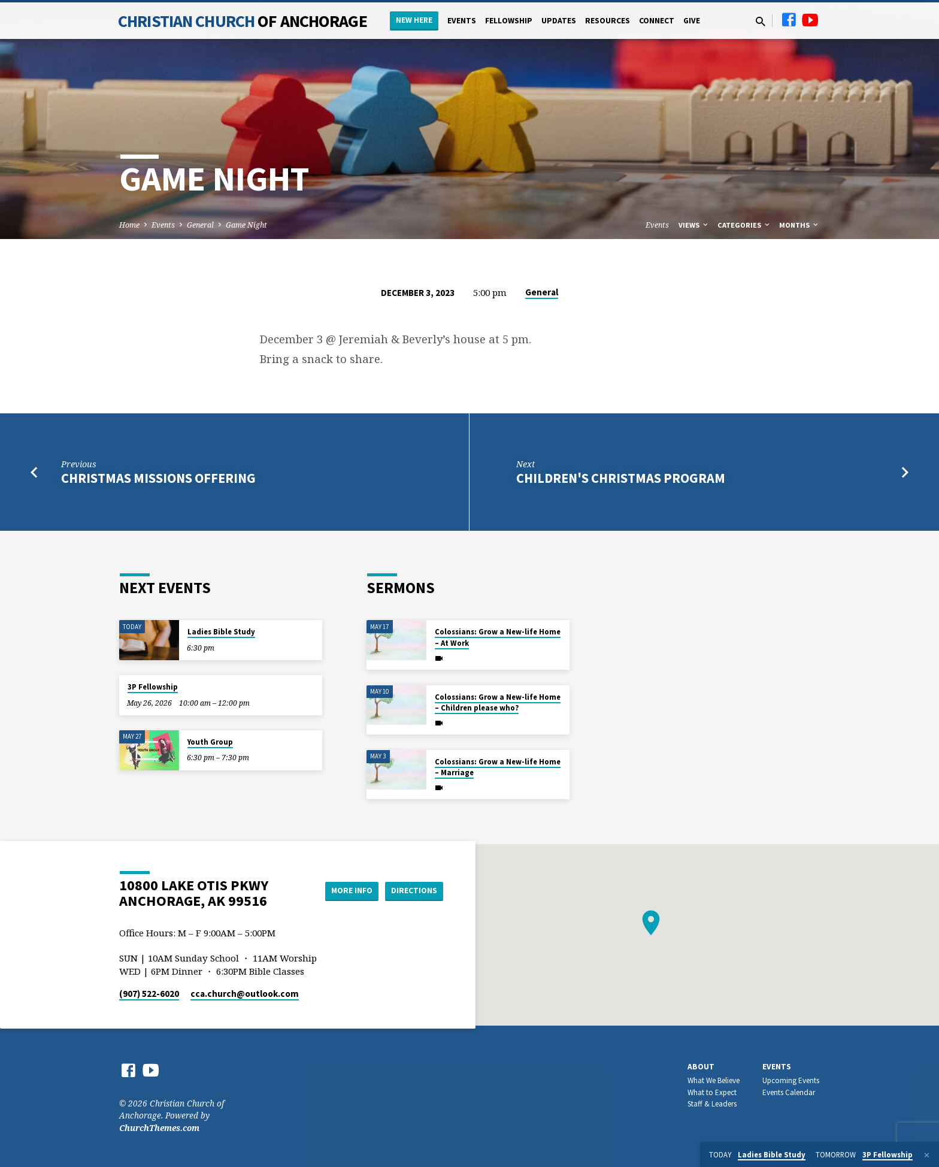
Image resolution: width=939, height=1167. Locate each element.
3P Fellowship (153, 687)
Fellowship (508, 21)
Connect (656, 21)
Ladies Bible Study (221, 632)
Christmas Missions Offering (158, 478)
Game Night (246, 225)
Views (694, 224)
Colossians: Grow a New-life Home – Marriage (498, 767)
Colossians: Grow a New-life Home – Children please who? (498, 702)
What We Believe (713, 1080)
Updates (558, 21)
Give (691, 21)
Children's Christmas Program (620, 478)
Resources (607, 21)
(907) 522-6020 (149, 993)
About (700, 1067)
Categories (744, 224)
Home (129, 225)
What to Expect (712, 1092)
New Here (414, 20)
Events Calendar (788, 1092)
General (200, 225)
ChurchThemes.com (159, 1127)
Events (461, 21)
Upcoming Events (790, 1080)
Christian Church (242, 21)
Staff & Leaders (712, 1104)
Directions (413, 890)
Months (799, 224)
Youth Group (210, 742)
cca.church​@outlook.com (244, 993)
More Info (346, 890)
